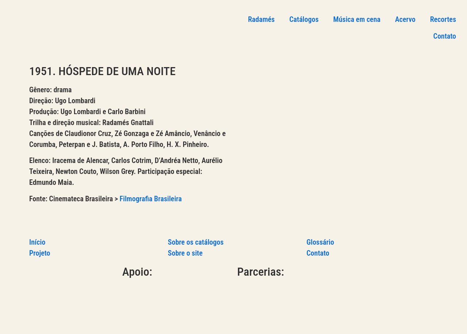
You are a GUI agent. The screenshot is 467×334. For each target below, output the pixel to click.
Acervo (405, 19)
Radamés (261, 19)
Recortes (443, 19)
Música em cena (356, 19)
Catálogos (304, 19)
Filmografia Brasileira (151, 198)
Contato (444, 36)
